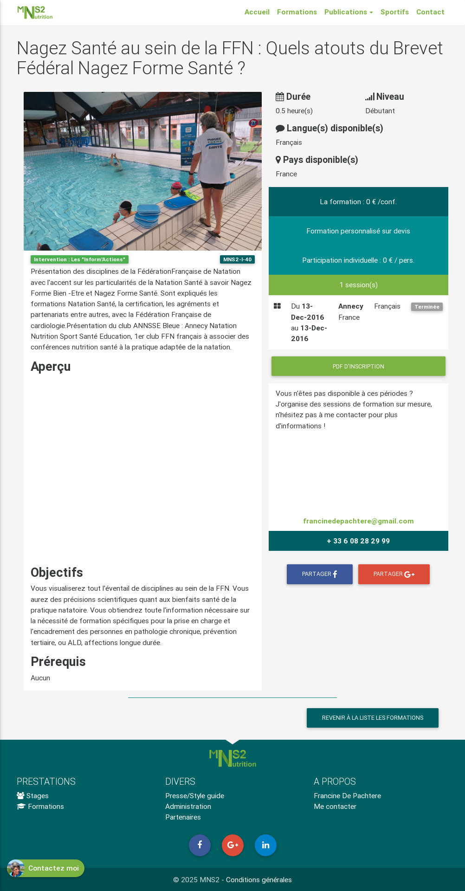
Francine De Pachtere (347, 795)
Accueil (257, 14)
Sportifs (395, 14)
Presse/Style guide (194, 795)
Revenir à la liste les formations (372, 717)
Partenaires (183, 816)
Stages (33, 795)
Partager (319, 574)
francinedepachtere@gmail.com (358, 520)
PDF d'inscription (358, 366)
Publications (345, 14)
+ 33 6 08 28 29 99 (358, 540)
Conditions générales (259, 879)
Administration (188, 806)
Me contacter (335, 806)
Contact (430, 14)
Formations (297, 14)
